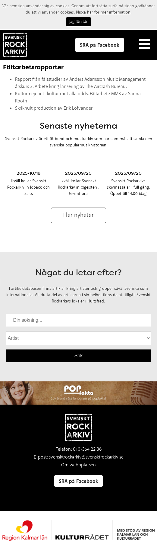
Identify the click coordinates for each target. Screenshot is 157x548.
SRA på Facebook (99, 45)
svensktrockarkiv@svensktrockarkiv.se (86, 457)
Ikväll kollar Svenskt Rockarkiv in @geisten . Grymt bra (78, 187)
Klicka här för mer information (103, 12)
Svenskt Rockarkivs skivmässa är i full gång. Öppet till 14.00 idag (128, 187)
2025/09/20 (78, 173)
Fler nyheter (78, 215)
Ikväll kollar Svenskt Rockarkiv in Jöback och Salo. (28, 187)
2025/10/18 (28, 173)
